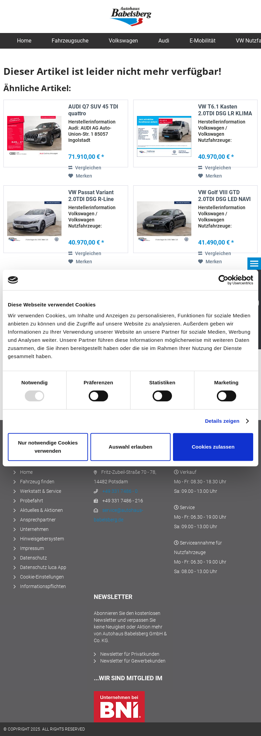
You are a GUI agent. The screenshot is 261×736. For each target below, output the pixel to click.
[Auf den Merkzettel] (80, 176)
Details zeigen (222, 421)
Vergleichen (84, 167)
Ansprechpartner (38, 519)
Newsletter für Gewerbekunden (133, 661)
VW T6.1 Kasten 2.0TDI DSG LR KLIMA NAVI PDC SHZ (225, 110)
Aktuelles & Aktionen (41, 510)
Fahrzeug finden (37, 481)
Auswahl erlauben (130, 447)
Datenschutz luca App (43, 567)
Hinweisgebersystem (42, 538)
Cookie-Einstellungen (42, 577)
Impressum (32, 548)
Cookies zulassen (213, 447)
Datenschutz (33, 558)
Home (26, 472)
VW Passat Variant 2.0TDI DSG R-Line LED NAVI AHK (91, 196)
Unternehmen (34, 529)
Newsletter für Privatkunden (129, 654)
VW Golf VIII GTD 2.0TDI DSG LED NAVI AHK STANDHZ (224, 196)
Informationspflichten (43, 586)
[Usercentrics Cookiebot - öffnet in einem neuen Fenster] (223, 280)
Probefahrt (31, 500)
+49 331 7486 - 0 (120, 491)
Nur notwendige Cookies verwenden (48, 447)
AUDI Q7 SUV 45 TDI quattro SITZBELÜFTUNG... (93, 110)
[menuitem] (24, 41)
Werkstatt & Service (40, 491)
